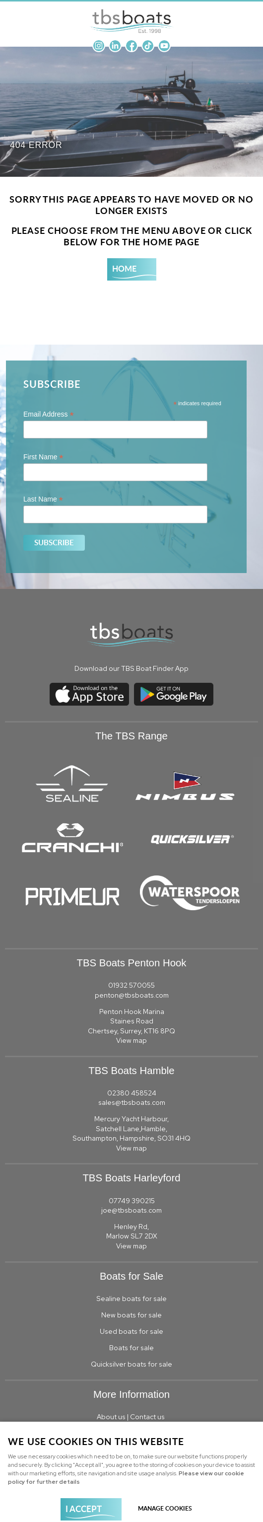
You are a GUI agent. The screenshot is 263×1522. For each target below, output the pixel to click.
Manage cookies (165, 1508)
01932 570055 (131, 985)
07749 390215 (132, 1200)
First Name (43, 457)
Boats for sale (131, 1347)
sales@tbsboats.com (131, 1102)
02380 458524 (131, 1092)
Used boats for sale (131, 1331)
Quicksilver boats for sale (131, 1364)
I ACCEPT (84, 1509)
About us (111, 1416)
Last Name (43, 499)
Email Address (48, 414)
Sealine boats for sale (131, 1298)
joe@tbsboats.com (131, 1210)
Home (124, 268)
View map (131, 1040)
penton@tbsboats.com (132, 995)
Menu (245, 14)
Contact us (148, 1416)
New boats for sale (131, 1314)
